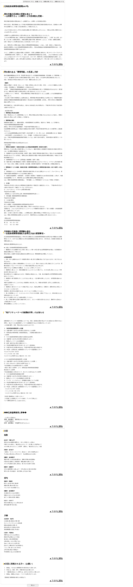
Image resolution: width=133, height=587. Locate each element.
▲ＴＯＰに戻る (56, 64)
